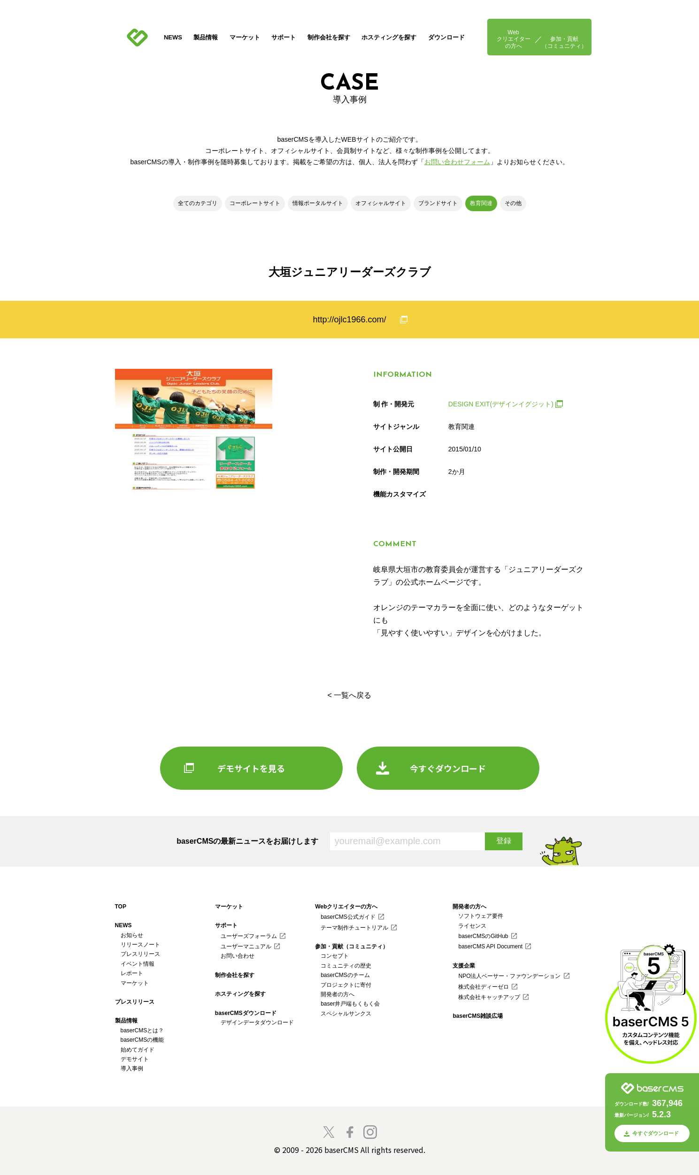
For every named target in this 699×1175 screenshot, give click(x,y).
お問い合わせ (237, 956)
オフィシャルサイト (380, 203)
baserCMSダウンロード (246, 1013)
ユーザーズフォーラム (249, 936)
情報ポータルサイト (317, 203)
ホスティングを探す (388, 37)
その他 (513, 203)
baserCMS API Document (490, 946)
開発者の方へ (337, 994)
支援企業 (464, 965)
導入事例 (132, 1068)
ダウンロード (446, 37)
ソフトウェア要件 (480, 916)
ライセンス (472, 926)
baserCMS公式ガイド (348, 917)
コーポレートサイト (255, 203)
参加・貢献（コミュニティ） (564, 42)
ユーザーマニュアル (246, 946)
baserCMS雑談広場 (478, 1016)
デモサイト (135, 1059)
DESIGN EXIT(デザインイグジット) (500, 404)
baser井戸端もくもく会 (350, 1003)
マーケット (245, 37)
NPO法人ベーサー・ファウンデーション (509, 976)
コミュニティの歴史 (346, 965)
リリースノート (140, 944)
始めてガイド (137, 1049)
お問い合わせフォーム (457, 162)
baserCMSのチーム (345, 975)
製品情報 (205, 37)
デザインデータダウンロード (257, 1022)
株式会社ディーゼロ (483, 987)
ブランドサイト (438, 203)
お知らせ (132, 935)
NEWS (173, 37)
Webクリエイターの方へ (513, 39)
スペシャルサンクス (346, 1013)
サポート (283, 37)
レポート (132, 973)
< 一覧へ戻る (350, 695)
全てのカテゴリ (197, 203)
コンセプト (335, 956)
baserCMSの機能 (142, 1040)
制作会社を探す (328, 37)
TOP (120, 906)
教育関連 (481, 203)
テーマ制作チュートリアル (354, 927)
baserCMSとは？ (142, 1030)
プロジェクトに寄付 (346, 985)
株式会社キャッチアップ (489, 997)
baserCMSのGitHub (483, 936)
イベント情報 (137, 964)
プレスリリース (140, 954)
